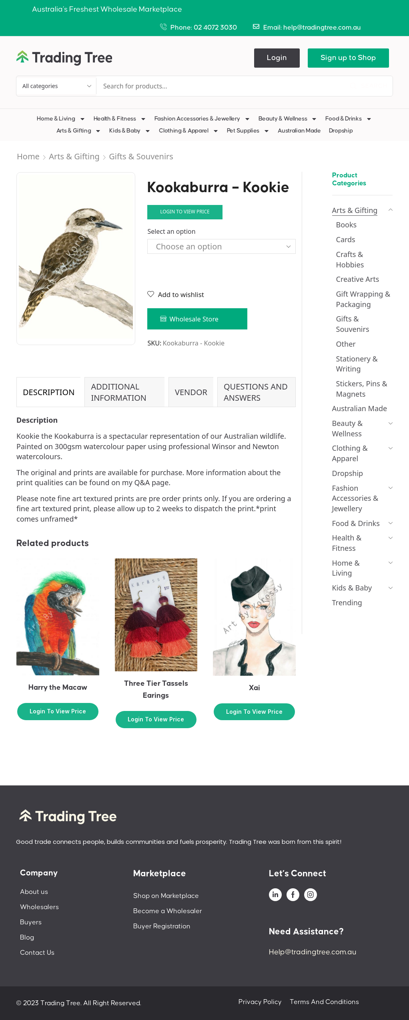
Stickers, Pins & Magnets (361, 389)
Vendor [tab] (191, 392)
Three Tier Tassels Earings (156, 689)
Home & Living (61, 119)
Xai (254, 688)
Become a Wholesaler (167, 911)
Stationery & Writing (357, 364)
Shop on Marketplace (166, 896)
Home (28, 156)
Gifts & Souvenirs (141, 156)
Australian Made (299, 131)
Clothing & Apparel (189, 131)
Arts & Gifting (79, 131)
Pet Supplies (248, 131)
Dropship (341, 131)
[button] (277, 58)
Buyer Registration (161, 926)
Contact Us (37, 952)
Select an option (171, 231)
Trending (347, 602)
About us (34, 892)
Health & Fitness (120, 119)
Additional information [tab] (118, 392)
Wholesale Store (194, 319)
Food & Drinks (348, 119)
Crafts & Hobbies (350, 259)
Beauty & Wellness (288, 119)
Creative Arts (357, 279)
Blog (27, 937)
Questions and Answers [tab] (256, 392)
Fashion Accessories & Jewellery (202, 119)
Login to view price (185, 211)
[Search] (369, 86)
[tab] (48, 392)
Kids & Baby (130, 131)
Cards (345, 239)
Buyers (31, 922)
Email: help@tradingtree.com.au (312, 27)
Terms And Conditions (324, 1002)
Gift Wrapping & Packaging (363, 299)
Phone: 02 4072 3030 (203, 27)
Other (346, 344)
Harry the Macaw (57, 687)
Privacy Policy (260, 1002)
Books (346, 224)
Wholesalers (39, 907)
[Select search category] (56, 86)
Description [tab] (48, 392)
